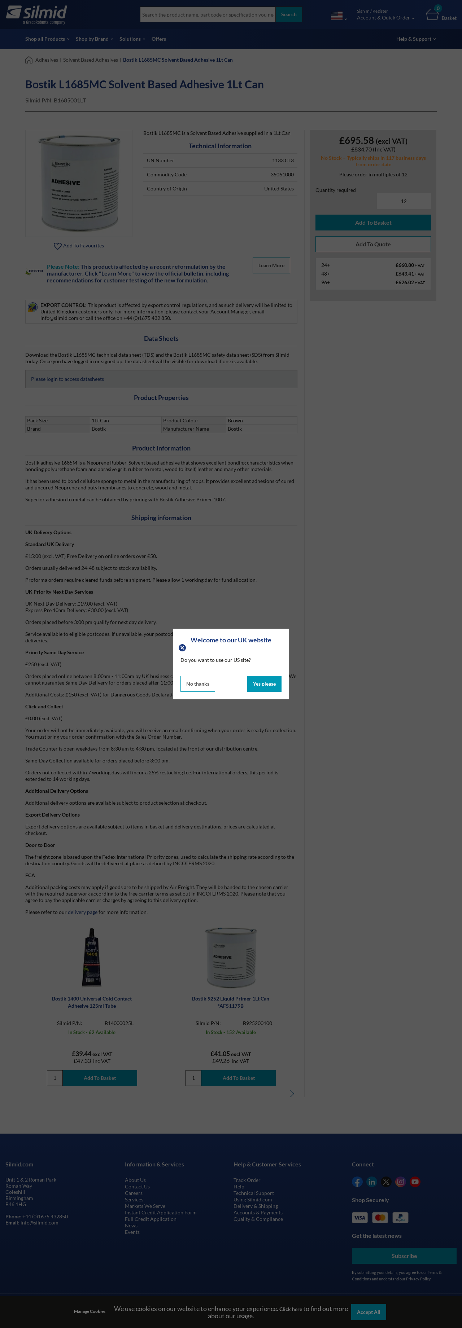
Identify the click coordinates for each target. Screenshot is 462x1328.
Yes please (264, 684)
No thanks (197, 684)
